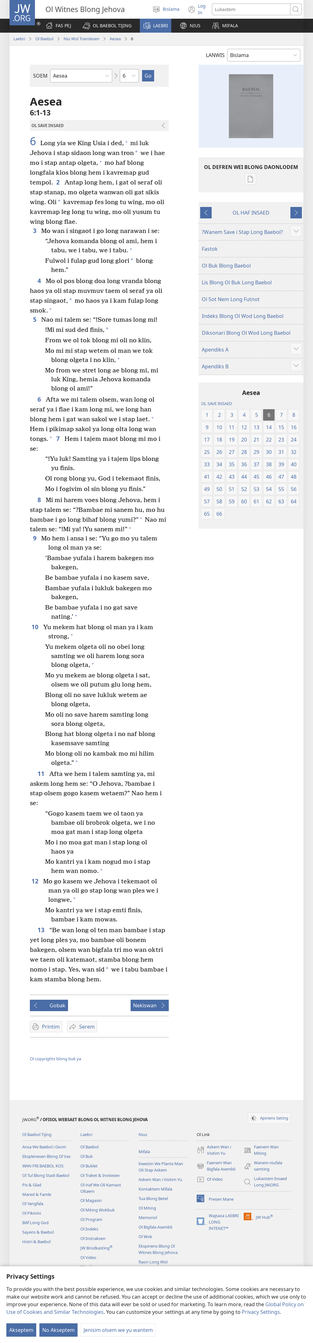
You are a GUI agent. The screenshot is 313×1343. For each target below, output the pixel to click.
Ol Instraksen (92, 1238)
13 (41, 930)
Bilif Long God (35, 1222)
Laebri (19, 39)
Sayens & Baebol (38, 1232)
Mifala (144, 1151)
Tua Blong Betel (153, 1198)
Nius (143, 1134)
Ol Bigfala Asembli (155, 1227)
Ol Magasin (91, 1200)
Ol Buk (86, 1156)
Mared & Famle (36, 1194)
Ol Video (88, 1257)
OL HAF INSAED (251, 212)
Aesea (115, 39)
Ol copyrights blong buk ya (55, 1059)
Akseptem (21, 1330)
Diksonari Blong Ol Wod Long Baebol (246, 332)
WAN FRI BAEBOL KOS (43, 1166)
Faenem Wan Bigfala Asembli (216, 1166)
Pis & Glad (31, 1185)
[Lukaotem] (251, 9)
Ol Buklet (89, 1166)
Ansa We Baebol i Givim (44, 1147)
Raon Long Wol (153, 1262)
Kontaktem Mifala (155, 1189)
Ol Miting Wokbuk (97, 1210)
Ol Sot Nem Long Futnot (231, 299)
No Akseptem (58, 1330)
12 (35, 881)
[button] (107, 26)
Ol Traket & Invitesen (100, 1175)
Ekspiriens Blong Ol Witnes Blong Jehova (158, 1249)
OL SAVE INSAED (216, 403)
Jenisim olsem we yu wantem (118, 1330)
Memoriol (148, 1217)
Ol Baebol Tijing (36, 1134)
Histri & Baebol (36, 1241)
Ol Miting (147, 1208)
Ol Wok (145, 1236)
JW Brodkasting (96, 1248)
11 (41, 773)
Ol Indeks (89, 1229)
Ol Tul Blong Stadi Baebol (45, 1175)
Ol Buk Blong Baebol (226, 265)
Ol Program (91, 1219)
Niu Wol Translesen (81, 39)
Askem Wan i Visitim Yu (160, 1179)
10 (35, 627)
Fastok (210, 248)
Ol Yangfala (32, 1203)
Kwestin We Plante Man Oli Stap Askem (161, 1167)
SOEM (40, 75)
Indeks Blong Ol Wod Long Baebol (242, 316)
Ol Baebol (44, 39)
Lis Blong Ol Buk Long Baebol (237, 282)
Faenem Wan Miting (261, 1150)
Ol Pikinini (31, 1213)
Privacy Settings (261, 1311)
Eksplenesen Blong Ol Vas (46, 1156)
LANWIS (215, 55)
